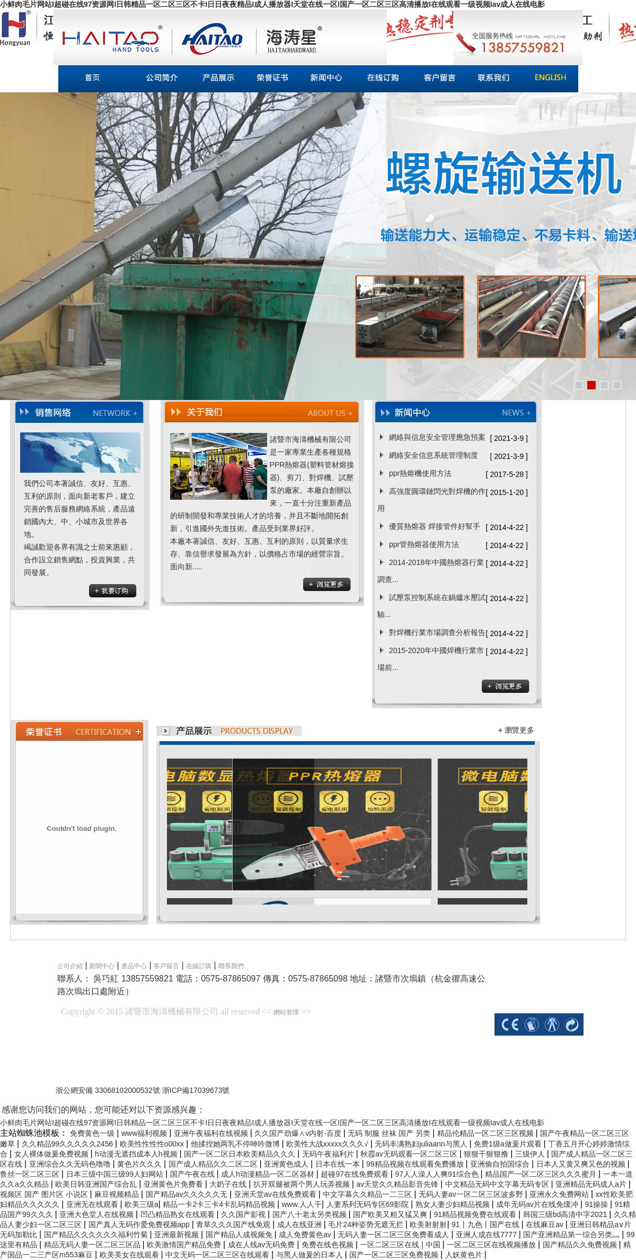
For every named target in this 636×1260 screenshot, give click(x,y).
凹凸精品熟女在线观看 (178, 1214)
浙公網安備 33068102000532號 (109, 1090)
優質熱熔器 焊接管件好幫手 (434, 526)
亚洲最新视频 (177, 1234)
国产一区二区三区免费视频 (394, 1254)
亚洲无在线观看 (93, 1204)
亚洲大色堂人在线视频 (97, 1214)
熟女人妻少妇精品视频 (454, 1204)
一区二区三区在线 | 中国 (401, 1244)
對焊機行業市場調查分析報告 (437, 632)
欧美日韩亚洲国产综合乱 (97, 1184)
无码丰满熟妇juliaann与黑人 (422, 1144)
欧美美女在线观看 (130, 1254)
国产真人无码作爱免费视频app (140, 1224)
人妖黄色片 (464, 1254)
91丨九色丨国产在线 (486, 1224)
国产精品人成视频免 (240, 1234)
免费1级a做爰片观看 (508, 1144)
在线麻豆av (546, 1224)
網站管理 (286, 1012)
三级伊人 (531, 1154)
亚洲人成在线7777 (487, 1234)
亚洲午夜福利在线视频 (212, 1133)
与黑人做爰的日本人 (310, 1254)
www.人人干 (301, 1204)
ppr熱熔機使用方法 (420, 473)
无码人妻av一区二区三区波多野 (472, 1194)
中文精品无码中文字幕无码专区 (498, 1184)
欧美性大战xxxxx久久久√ (328, 1144)
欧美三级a (141, 1204)
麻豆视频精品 (117, 1194)
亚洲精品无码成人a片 (592, 1184)
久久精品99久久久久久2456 (69, 1144)
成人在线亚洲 (300, 1224)
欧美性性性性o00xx (153, 1144)
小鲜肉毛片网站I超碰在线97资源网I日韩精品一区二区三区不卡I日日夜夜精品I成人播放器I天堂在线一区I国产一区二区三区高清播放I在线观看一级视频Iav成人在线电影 (272, 4)
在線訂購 (198, 966)
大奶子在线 (229, 1184)
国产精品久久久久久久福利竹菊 (97, 1234)
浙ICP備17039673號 (196, 1090)
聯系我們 (231, 966)
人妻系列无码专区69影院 (368, 1204)
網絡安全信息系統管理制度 (433, 455)
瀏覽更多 (519, 730)
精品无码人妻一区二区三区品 (93, 1244)
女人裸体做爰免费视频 (52, 1154)
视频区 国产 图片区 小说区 (45, 1194)
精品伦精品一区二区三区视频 (486, 1133)
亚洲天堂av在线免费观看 (276, 1194)
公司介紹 (70, 966)
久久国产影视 (244, 1214)
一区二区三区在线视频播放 (492, 1244)
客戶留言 (166, 966)
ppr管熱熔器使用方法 (424, 544)
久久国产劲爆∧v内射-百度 (298, 1133)
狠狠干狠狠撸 (487, 1154)
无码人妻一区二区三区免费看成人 (394, 1234)
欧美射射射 (428, 1224)
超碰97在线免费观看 (355, 1174)
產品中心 (134, 966)
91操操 (597, 1204)
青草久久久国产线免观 (234, 1224)
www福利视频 (145, 1133)
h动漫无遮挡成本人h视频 (137, 1154)
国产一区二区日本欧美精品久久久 (240, 1154)
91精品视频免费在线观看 (476, 1214)
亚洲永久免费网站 (560, 1194)
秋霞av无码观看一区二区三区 (410, 1154)
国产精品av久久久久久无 (188, 1194)
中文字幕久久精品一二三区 (368, 1194)
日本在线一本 (338, 1164)
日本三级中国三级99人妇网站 (115, 1174)
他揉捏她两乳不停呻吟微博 (236, 1144)
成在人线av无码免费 (262, 1244)
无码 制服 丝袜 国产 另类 (390, 1133)
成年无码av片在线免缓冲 (538, 1204)
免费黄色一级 (93, 1133)
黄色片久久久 (140, 1164)
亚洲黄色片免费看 (174, 1184)
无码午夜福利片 (329, 1154)
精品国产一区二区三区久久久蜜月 (541, 1174)
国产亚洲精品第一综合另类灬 (572, 1234)
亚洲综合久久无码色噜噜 (71, 1164)
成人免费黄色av (306, 1234)
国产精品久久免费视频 (581, 1244)
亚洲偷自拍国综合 (501, 1164)
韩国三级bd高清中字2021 (566, 1214)
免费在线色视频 (329, 1244)
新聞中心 (100, 966)
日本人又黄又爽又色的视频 (582, 1164)
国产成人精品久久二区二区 (214, 1164)
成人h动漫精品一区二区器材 (268, 1174)
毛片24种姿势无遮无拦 (366, 1224)
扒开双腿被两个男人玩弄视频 (302, 1184)
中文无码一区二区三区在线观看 (218, 1254)
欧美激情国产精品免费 (185, 1244)
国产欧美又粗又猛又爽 (391, 1214)
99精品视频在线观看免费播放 (415, 1164)
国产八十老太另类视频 (310, 1214)
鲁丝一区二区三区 (30, 1174)
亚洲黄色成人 (287, 1164)
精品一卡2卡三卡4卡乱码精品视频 (220, 1204)
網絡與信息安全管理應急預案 (437, 437)
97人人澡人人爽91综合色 (437, 1174)
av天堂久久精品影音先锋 (398, 1184)
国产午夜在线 (193, 1174)
